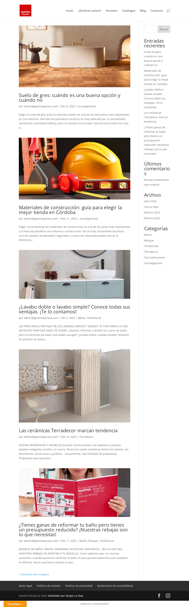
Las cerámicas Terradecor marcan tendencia (68, 430)
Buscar (164, 29)
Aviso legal (25, 585)
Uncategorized (87, 106)
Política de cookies (49, 585)
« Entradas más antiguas (34, 574)
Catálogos (128, 10)
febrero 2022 (152, 218)
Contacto (157, 10)
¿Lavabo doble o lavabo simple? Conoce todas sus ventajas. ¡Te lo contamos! (74, 309)
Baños (81, 318)
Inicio (69, 10)
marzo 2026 (151, 207)
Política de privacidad (78, 585)
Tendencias (94, 318)
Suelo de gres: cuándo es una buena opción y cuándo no (69, 97)
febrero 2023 (152, 212)
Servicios (111, 10)
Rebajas (93, 540)
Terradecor (86, 437)
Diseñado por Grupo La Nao (65, 595)
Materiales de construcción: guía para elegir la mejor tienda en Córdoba (70, 209)
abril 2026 (150, 201)
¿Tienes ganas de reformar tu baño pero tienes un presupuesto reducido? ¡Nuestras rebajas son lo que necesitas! (73, 529)
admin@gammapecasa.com (41, 106)
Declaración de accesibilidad (115, 585)
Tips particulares (154, 257)
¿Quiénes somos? (89, 10)
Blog (143, 10)
